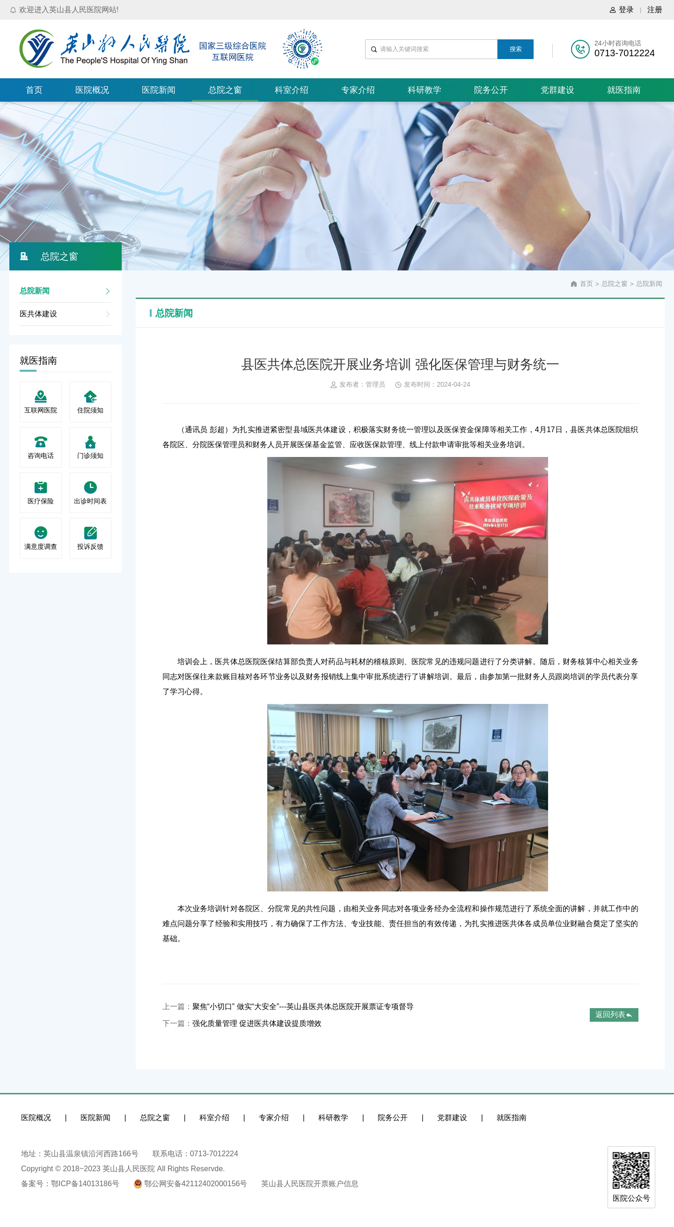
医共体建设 (66, 314)
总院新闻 (66, 291)
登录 (621, 10)
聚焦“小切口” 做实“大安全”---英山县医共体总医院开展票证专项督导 (303, 1006)
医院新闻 (159, 90)
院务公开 (491, 90)
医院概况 (92, 90)
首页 (34, 90)
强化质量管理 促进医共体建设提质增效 (257, 1023)
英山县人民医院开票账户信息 (310, 1184)
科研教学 (424, 90)
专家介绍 (358, 90)
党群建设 (557, 90)
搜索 (516, 48)
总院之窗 (225, 90)
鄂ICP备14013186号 (85, 1184)
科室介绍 (291, 90)
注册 (654, 10)
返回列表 (614, 1014)
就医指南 (624, 90)
